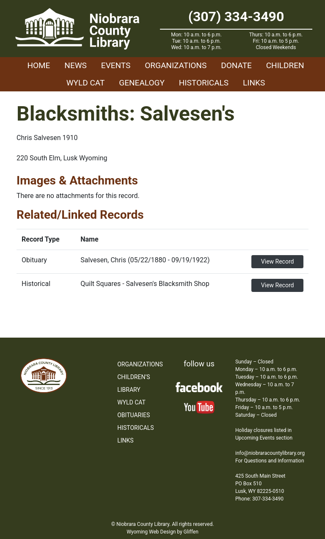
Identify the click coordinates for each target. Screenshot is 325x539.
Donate (236, 65)
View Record (277, 261)
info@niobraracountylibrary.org (270, 453)
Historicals (204, 83)
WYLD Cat (85, 83)
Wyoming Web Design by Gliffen (162, 532)
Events (115, 65)
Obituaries (133, 415)
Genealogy (142, 83)
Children (285, 65)
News (75, 65)
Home (38, 65)
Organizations (176, 65)
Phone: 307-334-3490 (259, 499)
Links (254, 83)
